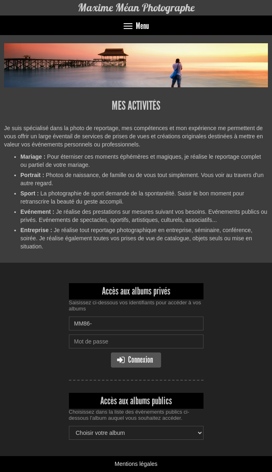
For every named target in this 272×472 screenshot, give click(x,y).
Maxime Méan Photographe (136, 7)
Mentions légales (136, 464)
